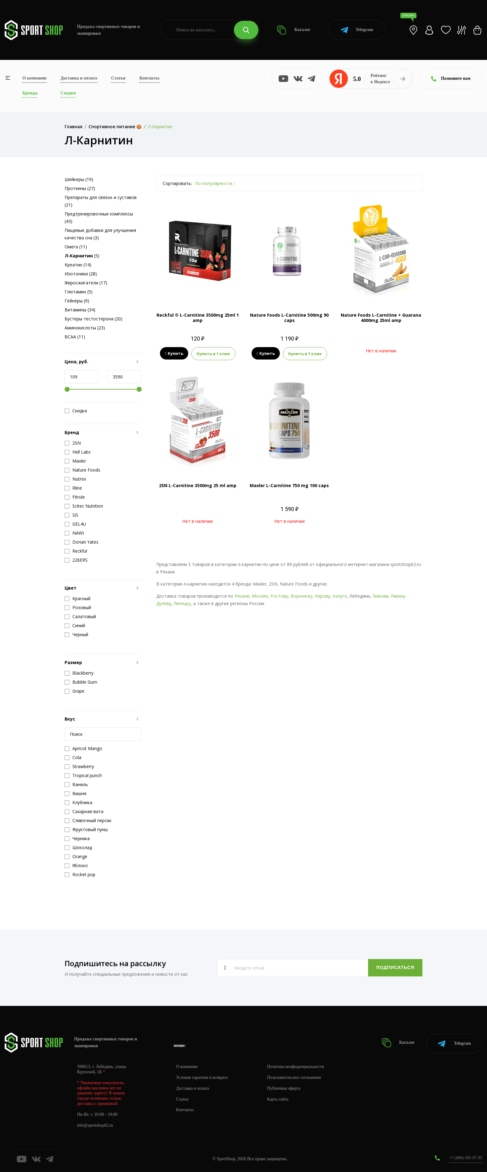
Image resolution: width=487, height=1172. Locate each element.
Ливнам (380, 596)
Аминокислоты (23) (85, 328)
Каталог (294, 30)
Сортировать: (177, 183)
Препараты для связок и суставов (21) (101, 201)
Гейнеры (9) (77, 301)
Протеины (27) (80, 188)
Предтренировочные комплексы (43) (99, 217)
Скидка (76, 411)
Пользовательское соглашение (297, 1076)
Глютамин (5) (79, 292)
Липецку (182, 603)
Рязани (241, 596)
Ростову (279, 596)
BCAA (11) (75, 337)
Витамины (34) (80, 310)
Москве (260, 596)
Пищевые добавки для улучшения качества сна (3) (100, 234)
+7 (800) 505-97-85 (465, 1156)
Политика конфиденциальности (298, 1065)
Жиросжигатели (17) (86, 283)
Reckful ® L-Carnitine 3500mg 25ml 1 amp (198, 317)
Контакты (149, 78)
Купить (174, 353)
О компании (34, 78)
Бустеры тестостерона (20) (93, 319)
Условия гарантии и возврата (203, 1076)
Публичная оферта (286, 1086)
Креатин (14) (78, 265)
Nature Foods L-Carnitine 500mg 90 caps (289, 317)
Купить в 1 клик (213, 353)
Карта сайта (280, 1097)
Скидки (68, 93)
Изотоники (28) (81, 274)
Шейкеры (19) (79, 179)
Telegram (356, 30)
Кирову (322, 596)
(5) (82, 256)
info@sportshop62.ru (95, 1123)
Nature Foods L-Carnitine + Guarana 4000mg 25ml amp (381, 317)
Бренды (30, 93)
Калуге (340, 596)
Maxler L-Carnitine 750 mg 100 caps (289, 485)
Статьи (118, 78)
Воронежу (301, 596)
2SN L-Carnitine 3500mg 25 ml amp (197, 485)
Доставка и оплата (79, 78)
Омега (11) (76, 247)
